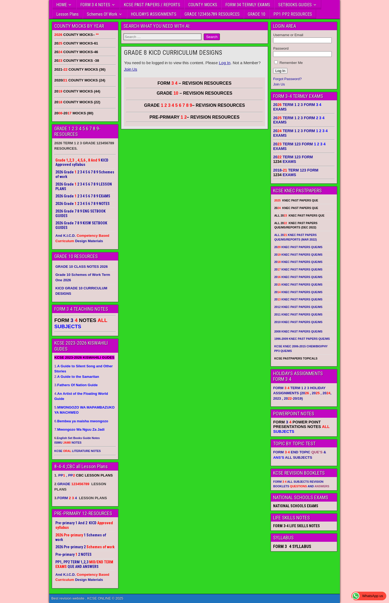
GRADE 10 (256, 14)
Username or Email (288, 35)
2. (76, 377)
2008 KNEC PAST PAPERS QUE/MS (298, 331)
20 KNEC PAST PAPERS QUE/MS (298, 247)
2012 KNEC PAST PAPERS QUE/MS (298, 307)
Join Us (130, 69)
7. (79, 429)
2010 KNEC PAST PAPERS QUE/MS (298, 322)
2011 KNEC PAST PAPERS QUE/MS (298, 314)
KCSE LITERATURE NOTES (77, 451)
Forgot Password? (287, 79)
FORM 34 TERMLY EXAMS (247, 4)
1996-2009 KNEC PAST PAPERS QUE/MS (302, 338)
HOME (61, 4)
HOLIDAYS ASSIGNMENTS (153, 14)
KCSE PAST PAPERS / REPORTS (152, 4)
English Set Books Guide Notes (78, 438)
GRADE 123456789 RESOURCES (212, 14)
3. (76, 385)
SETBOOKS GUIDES (295, 4)
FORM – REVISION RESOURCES (194, 83)
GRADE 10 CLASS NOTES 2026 (81, 267)
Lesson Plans (67, 14)
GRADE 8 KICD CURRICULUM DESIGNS (173, 52)
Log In (224, 62)
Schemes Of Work (102, 14)
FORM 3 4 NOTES (95, 4)
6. (81, 421)
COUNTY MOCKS (202, 4)
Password (281, 48)
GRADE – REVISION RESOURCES (194, 105)
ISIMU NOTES (68, 442)
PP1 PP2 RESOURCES (292, 14)
